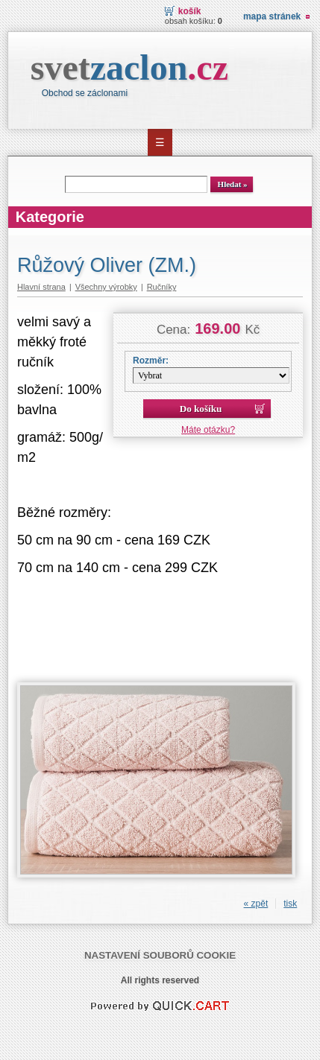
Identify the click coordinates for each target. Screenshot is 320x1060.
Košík (189, 11)
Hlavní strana (41, 286)
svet (129, 67)
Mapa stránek (272, 16)
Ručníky (162, 286)
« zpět (256, 903)
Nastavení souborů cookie (160, 955)
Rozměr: (151, 360)
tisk (290, 903)
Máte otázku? (208, 430)
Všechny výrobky (106, 286)
